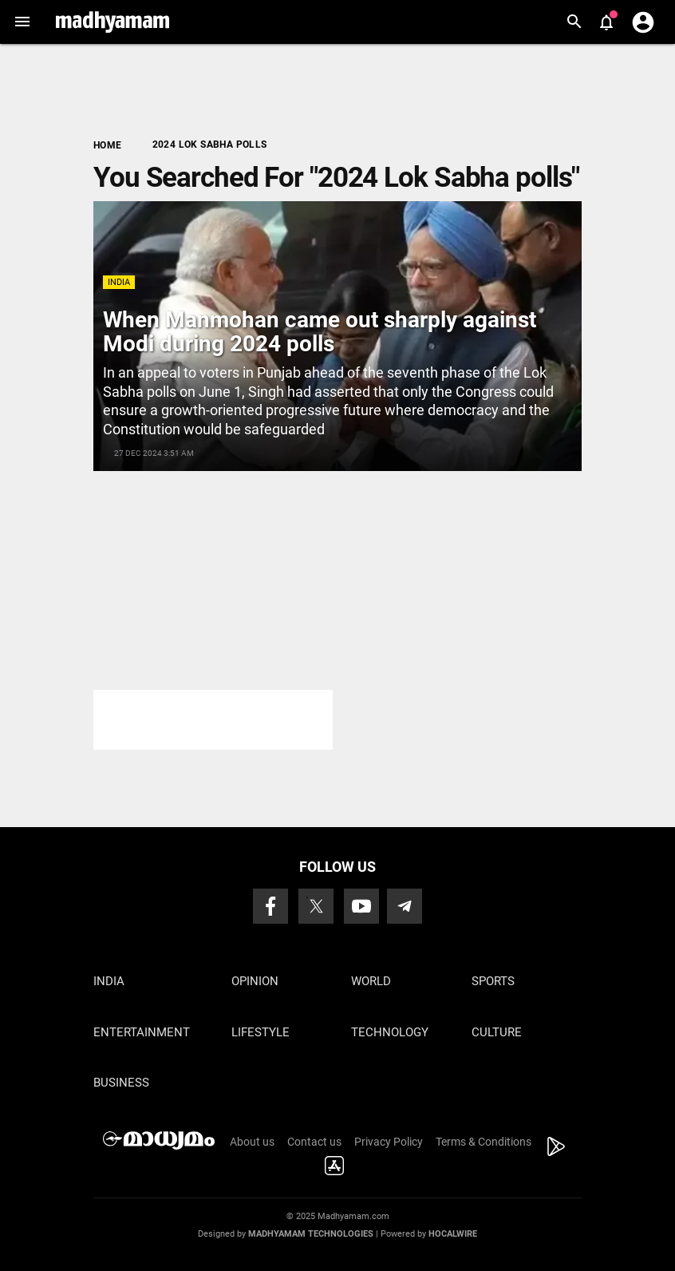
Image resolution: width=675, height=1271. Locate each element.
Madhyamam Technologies (310, 1234)
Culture (497, 1032)
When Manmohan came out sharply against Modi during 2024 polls (319, 332)
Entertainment (141, 1032)
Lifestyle (260, 1032)
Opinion (254, 981)
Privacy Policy (388, 1141)
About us (252, 1141)
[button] (22, 22)
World (371, 981)
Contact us (314, 1141)
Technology (389, 1032)
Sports (493, 981)
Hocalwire (452, 1234)
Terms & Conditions (483, 1141)
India (119, 282)
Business (121, 1082)
